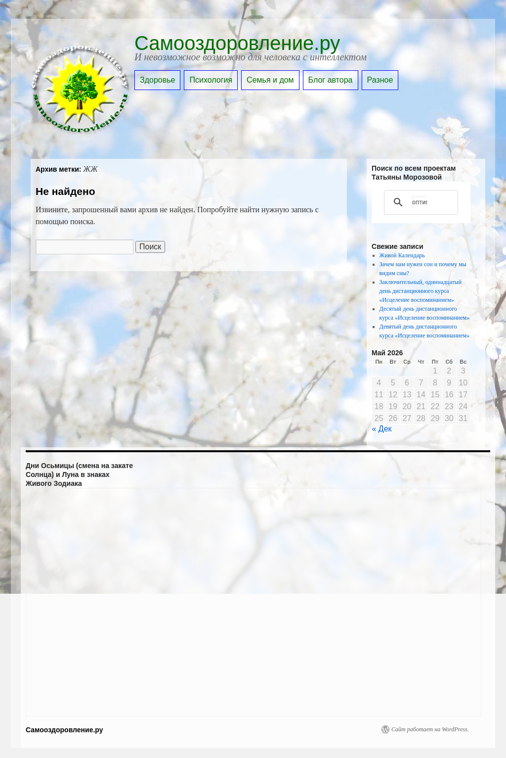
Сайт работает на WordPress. (430, 729)
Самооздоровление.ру (237, 43)
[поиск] (419, 202)
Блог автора (330, 80)
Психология (210, 80)
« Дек (382, 429)
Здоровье (157, 80)
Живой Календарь (402, 255)
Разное (380, 80)
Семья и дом (270, 80)
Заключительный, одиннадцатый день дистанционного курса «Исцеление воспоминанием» (421, 291)
